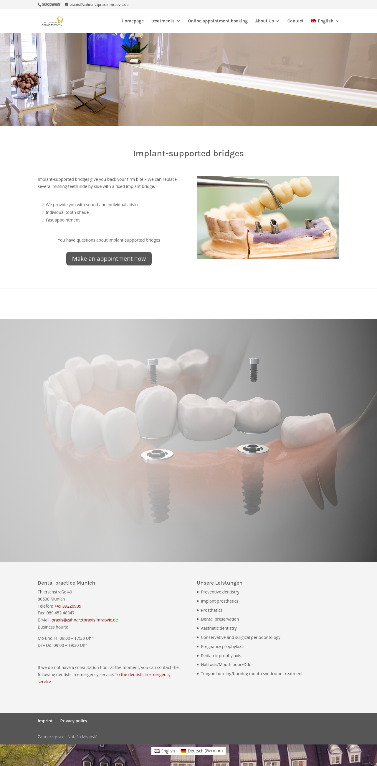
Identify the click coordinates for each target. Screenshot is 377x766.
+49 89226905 (67, 606)
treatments (163, 21)
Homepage (133, 21)
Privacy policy (73, 721)
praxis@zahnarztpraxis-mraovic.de (85, 620)
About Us (264, 21)
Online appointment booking (218, 21)
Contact (295, 21)
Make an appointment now (109, 259)
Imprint (45, 721)
